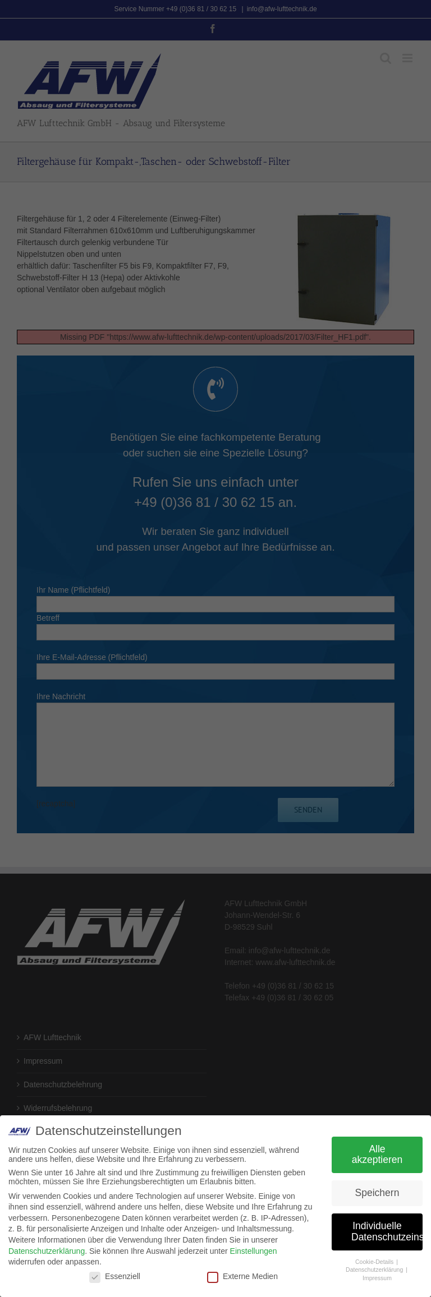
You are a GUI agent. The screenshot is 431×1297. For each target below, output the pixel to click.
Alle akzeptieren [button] (377, 1154)
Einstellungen (253, 1250)
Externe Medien (242, 1276)
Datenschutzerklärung (46, 1250)
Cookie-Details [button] (375, 1261)
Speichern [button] (377, 1192)
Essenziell (114, 1276)
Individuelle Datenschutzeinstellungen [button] (387, 1231)
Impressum (377, 1278)
